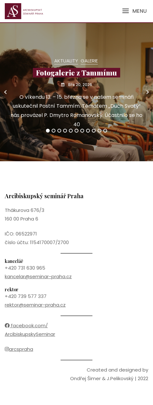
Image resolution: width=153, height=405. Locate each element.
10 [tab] (99, 131)
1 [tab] (47, 131)
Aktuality (66, 60)
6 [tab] (76, 131)
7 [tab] (82, 131)
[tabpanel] (76, 92)
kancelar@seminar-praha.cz (38, 276)
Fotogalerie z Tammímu (76, 72)
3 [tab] (59, 131)
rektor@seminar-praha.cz (35, 304)
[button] (134, 11)
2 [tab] (53, 131)
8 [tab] (88, 131)
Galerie (89, 60)
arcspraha (19, 349)
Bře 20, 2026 (79, 84)
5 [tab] (70, 131)
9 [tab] (93, 131)
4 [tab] (65, 131)
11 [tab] (105, 131)
